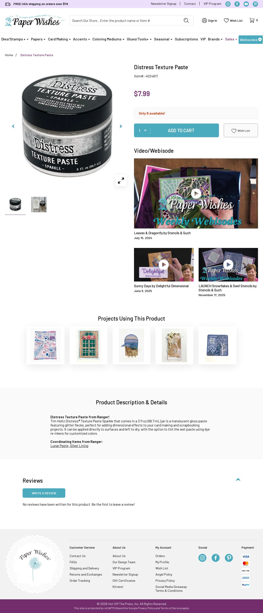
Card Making (59, 39)
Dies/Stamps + (15, 39)
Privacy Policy (165, 580)
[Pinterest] (255, 4)
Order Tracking (80, 580)
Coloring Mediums (108, 39)
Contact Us (78, 556)
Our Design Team (124, 562)
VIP (203, 39)
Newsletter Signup (163, 3)
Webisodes (251, 39)
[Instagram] (228, 4)
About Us (119, 556)
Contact (190, 3)
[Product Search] (124, 20)
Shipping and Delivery (84, 568)
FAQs (73, 562)
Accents (81, 39)
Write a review (44, 493)
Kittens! (118, 587)
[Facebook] (237, 4)
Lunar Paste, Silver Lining (69, 446)
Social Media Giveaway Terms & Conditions (171, 588)
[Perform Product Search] (186, 20)
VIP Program (212, 3)
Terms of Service (171, 608)
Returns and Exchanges (86, 574)
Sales (231, 39)
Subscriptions (186, 39)
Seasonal (163, 39)
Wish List (240, 131)
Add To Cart (181, 130)
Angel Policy (163, 574)
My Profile (162, 562)
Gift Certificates (124, 580)
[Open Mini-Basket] (254, 20)
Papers (38, 39)
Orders (160, 556)
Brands (215, 39)
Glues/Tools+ (139, 39)
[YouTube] (246, 4)
